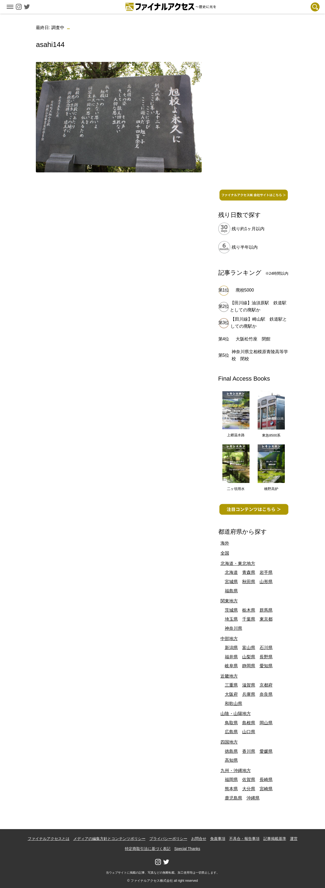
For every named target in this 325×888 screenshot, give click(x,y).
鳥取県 (231, 722)
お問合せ (198, 838)
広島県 (231, 731)
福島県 (231, 591)
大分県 (248, 788)
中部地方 (229, 638)
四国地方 (229, 742)
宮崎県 (266, 788)
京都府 (266, 685)
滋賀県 (248, 685)
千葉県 (248, 619)
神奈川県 (233, 628)
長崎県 (266, 779)
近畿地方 (229, 676)
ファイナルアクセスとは (49, 838)
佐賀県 (248, 779)
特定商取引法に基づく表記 (148, 848)
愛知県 (266, 665)
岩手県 (266, 572)
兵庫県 (248, 694)
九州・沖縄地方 (235, 770)
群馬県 (266, 610)
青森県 (248, 572)
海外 (224, 543)
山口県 (248, 731)
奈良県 (266, 694)
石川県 (266, 647)
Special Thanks (187, 848)
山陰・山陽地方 (235, 713)
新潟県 (231, 647)
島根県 (248, 722)
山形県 (266, 581)
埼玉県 (231, 619)
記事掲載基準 (274, 838)
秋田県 (248, 581)
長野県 (266, 657)
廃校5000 (245, 290)
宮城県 (231, 581)
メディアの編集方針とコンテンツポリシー (109, 838)
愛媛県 (266, 751)
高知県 (231, 760)
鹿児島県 (233, 798)
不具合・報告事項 (244, 838)
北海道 (231, 572)
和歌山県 (233, 703)
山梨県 (248, 657)
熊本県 (231, 788)
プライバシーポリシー (168, 838)
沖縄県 (253, 798)
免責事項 (217, 838)
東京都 (266, 619)
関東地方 (229, 601)
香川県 (248, 751)
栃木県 (248, 610)
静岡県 (248, 665)
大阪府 (231, 694)
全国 (224, 553)
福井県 (231, 657)
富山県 (248, 647)
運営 (294, 838)
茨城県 (231, 610)
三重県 (231, 685)
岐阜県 (231, 665)
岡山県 (266, 722)
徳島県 (231, 751)
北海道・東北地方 (237, 563)
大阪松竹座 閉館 (253, 339)
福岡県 (231, 779)
